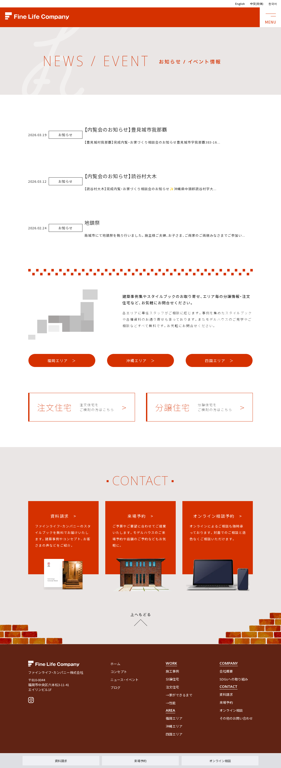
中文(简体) (256, 4)
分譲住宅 (172, 679)
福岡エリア (174, 718)
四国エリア (174, 734)
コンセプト (118, 671)
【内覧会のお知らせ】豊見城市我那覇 (126, 129)
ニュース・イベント (124, 679)
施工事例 (172, 671)
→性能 (171, 702)
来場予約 (140, 761)
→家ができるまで (179, 695)
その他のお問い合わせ (236, 718)
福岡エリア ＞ (61, 360)
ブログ (115, 687)
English (240, 4)
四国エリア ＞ (219, 360)
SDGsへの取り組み (234, 679)
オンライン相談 (220, 761)
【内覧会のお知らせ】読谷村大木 (121, 176)
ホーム (115, 663)
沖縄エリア (174, 726)
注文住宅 (172, 687)
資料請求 (61, 761)
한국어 (272, 4)
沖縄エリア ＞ (140, 360)
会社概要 (226, 671)
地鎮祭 (92, 222)
